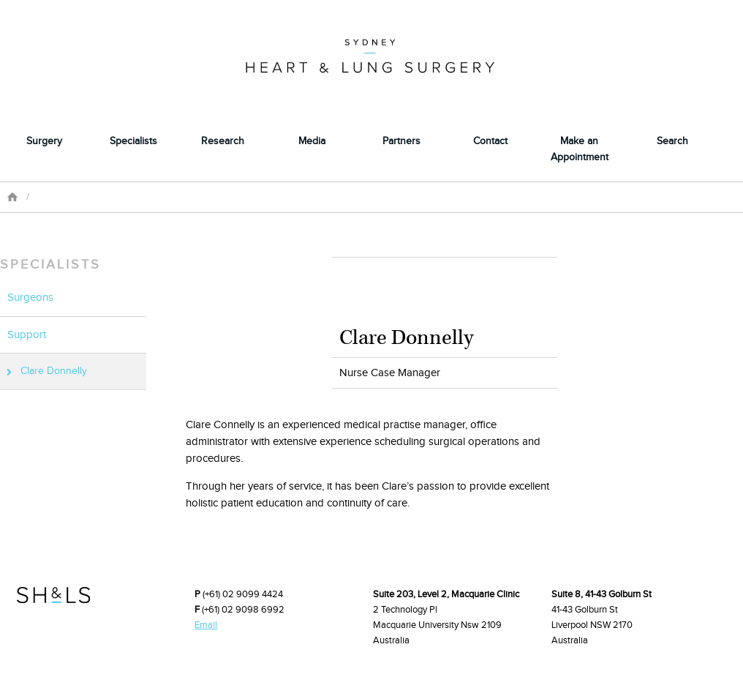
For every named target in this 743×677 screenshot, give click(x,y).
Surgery (44, 141)
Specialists (133, 141)
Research (222, 141)
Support (26, 335)
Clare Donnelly (53, 371)
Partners (401, 141)
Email (206, 625)
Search (672, 141)
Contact (490, 141)
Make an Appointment (579, 148)
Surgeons (30, 297)
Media (311, 141)
